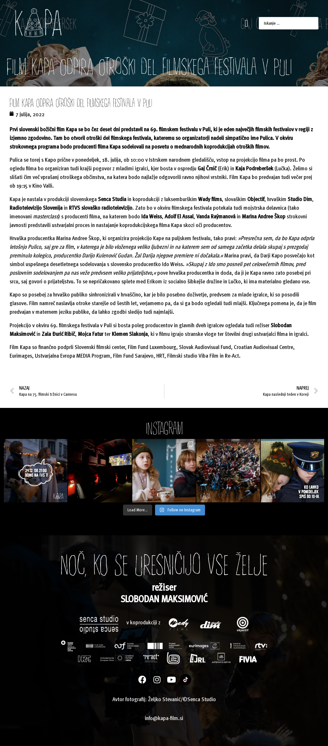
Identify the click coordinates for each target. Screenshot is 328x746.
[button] (246, 23)
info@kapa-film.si (164, 717)
